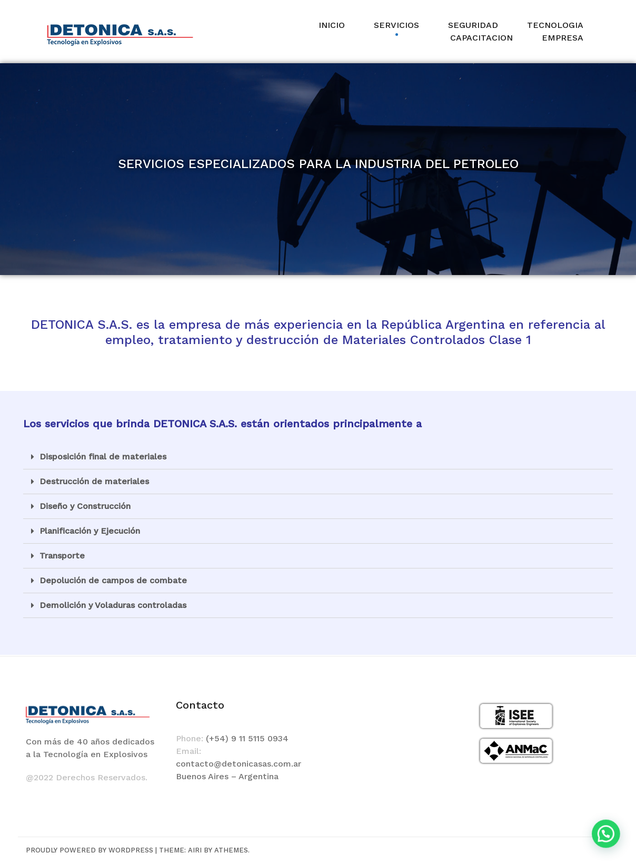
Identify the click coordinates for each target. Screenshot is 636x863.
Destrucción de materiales (94, 481)
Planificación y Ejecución (89, 531)
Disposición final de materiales (102, 457)
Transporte (62, 556)
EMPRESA (562, 38)
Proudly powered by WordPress (89, 850)
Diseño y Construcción (85, 506)
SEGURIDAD (473, 25)
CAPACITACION (481, 38)
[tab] (318, 457)
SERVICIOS (396, 25)
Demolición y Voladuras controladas (112, 605)
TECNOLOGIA (555, 25)
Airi (195, 850)
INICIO (332, 25)
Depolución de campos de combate (113, 580)
